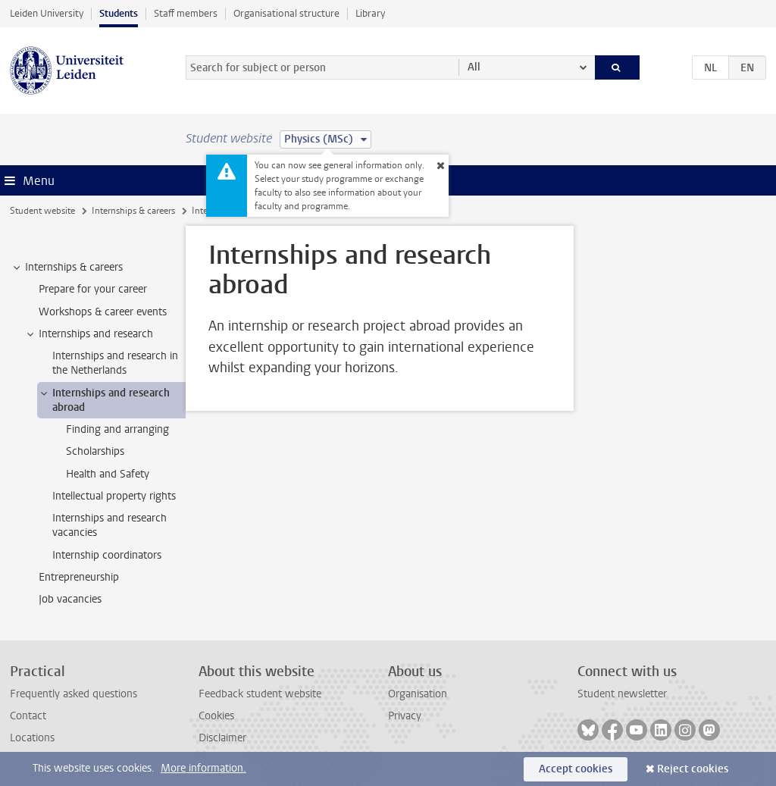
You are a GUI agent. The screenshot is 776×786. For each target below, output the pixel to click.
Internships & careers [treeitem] (67, 267)
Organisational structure (286, 13)
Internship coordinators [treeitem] (106, 555)
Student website (42, 211)
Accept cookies (575, 769)
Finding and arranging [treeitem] (117, 429)
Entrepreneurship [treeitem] (79, 577)
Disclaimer (222, 738)
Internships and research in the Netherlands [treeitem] (115, 363)
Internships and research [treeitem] (88, 334)
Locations (32, 738)
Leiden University (46, 13)
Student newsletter (622, 694)
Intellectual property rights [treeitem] (114, 496)
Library (370, 13)
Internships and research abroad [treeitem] (104, 400)
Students (118, 13)
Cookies (216, 716)
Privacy (404, 716)
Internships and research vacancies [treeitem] (109, 525)
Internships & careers (133, 211)
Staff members (185, 13)
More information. (203, 768)
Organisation (417, 694)
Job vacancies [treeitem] (70, 599)
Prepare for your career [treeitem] (93, 289)
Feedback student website (260, 694)
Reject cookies (692, 769)
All (474, 67)
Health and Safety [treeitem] (107, 474)
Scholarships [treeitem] (95, 451)
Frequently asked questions (73, 694)
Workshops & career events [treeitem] (103, 312)
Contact (28, 716)
